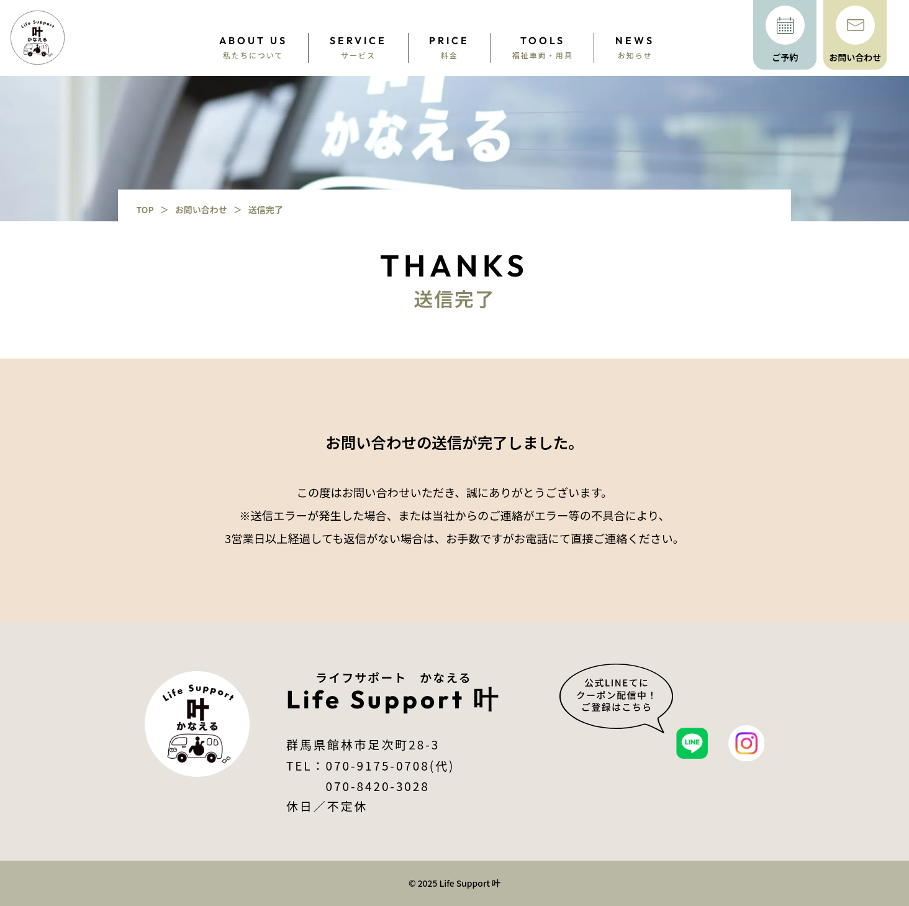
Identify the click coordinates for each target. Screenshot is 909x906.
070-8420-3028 (370, 785)
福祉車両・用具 (542, 46)
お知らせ (634, 46)
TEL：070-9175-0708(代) (370, 765)
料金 (449, 46)
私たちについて (253, 46)
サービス (358, 46)
